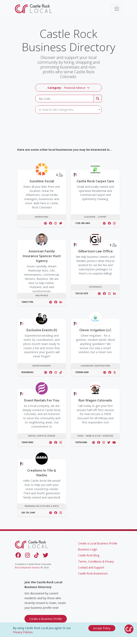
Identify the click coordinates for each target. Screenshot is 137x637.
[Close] (101, 628)
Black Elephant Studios (27, 567)
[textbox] (68, 109)
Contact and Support (91, 567)
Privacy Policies (23, 632)
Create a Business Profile (45, 619)
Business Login (87, 549)
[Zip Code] (64, 98)
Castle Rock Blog (88, 555)
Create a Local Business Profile (97, 543)
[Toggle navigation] (116, 9)
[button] (68, 88)
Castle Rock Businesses (93, 573)
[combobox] (68, 109)
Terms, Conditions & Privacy (96, 561)
